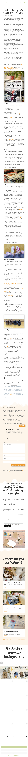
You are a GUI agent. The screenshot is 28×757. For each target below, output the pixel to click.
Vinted (18, 113)
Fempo (22, 288)
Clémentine (8, 429)
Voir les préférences (14, 753)
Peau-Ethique (10, 295)
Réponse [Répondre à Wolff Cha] (22, 425)
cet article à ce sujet (12, 286)
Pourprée (6, 290)
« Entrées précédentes (7, 639)
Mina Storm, (18, 303)
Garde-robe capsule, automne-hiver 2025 (11, 607)
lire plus (5, 587)
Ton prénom (6, 515)
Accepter (14, 747)
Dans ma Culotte (17, 290)
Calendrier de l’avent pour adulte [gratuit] (12, 583)
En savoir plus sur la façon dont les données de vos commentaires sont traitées (13, 472)
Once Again (11, 139)
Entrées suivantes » (21, 639)
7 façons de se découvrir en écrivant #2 (11, 631)
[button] (26, 736)
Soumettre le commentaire (18, 465)
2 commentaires (11, 15)
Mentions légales (17, 755)
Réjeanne (10, 290)
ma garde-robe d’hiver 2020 (13, 65)
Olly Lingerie (10, 283)
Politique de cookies (11, 755)
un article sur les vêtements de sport (13, 68)
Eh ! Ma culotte (16, 283)
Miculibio (9, 284)
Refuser (14, 750)
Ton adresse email (7, 521)
